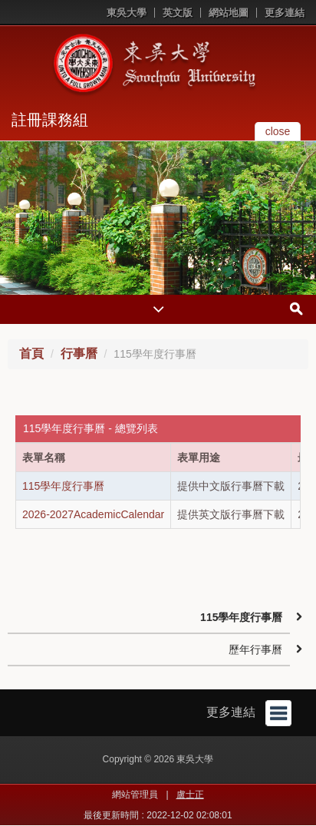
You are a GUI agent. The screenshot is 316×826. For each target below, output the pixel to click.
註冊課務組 (50, 119)
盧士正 (190, 794)
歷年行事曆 (255, 649)
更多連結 (284, 13)
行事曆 (79, 353)
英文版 (178, 13)
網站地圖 (229, 13)
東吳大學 (126, 13)
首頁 (31, 353)
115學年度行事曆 (63, 486)
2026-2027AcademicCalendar (93, 514)
